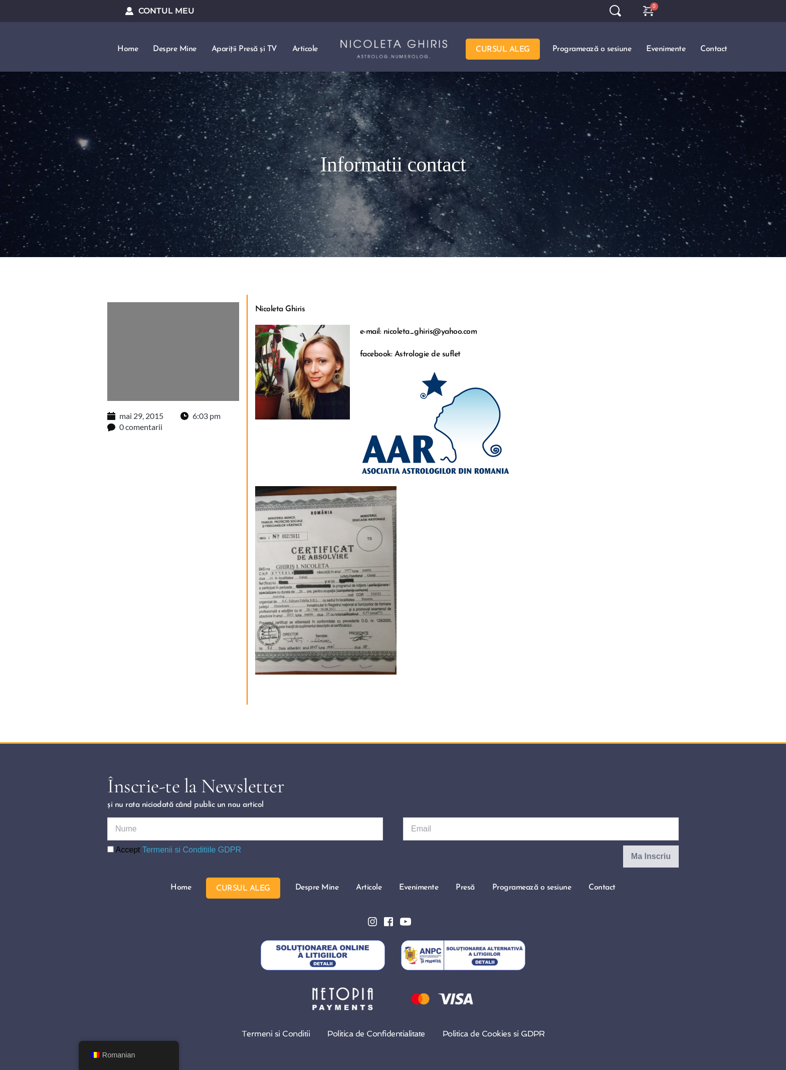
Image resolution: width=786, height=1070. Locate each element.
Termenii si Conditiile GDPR (191, 848)
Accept (174, 848)
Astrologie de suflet (428, 353)
